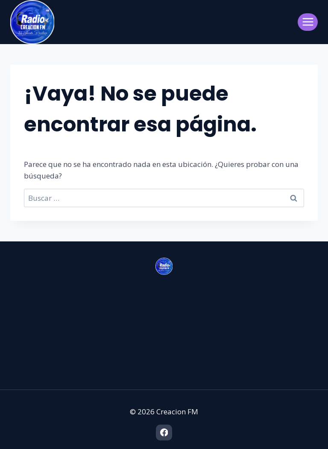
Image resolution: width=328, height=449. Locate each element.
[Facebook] (164, 432)
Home (20, 312)
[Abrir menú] (308, 22)
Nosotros (25, 326)
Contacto (25, 341)
